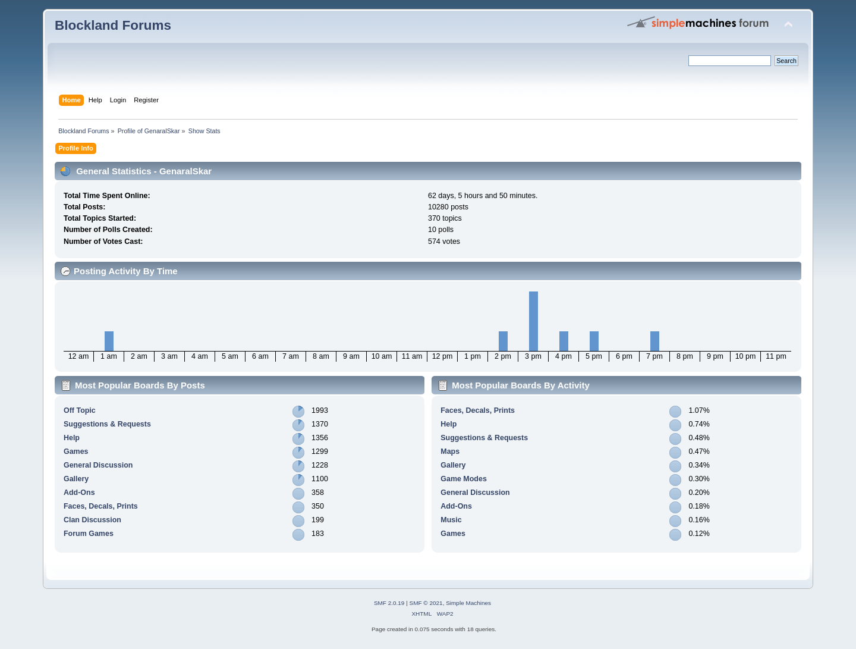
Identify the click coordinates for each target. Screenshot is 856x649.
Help (72, 438)
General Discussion (98, 465)
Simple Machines (468, 603)
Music (450, 520)
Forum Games (89, 533)
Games (76, 451)
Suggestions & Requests (107, 424)
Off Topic (80, 410)
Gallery (76, 479)
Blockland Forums (113, 25)
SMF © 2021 (426, 603)
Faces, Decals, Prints (101, 506)
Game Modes (463, 479)
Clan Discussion (92, 520)
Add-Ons (79, 492)
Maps (450, 451)
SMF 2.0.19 (389, 603)
